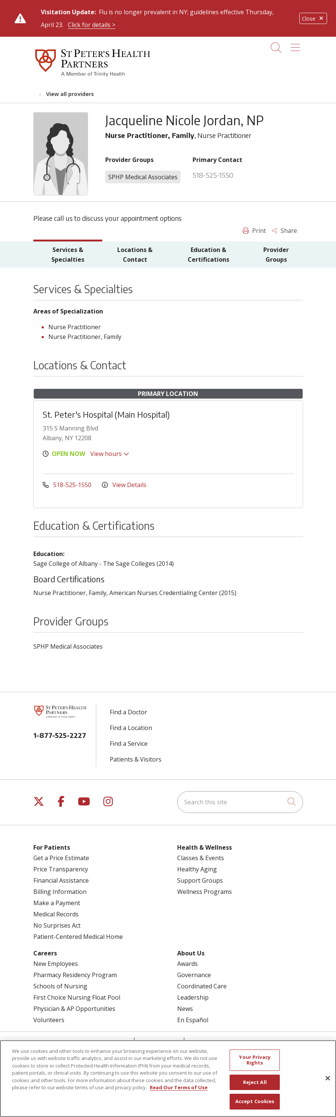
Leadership (193, 997)
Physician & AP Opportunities (74, 1009)
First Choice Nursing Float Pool (76, 997)
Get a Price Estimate (61, 858)
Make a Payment (56, 903)
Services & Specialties (67, 255)
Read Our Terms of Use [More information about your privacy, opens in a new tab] (179, 1093)
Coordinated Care (202, 986)
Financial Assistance (61, 880)
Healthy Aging (197, 869)
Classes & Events (200, 858)
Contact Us (159, 1042)
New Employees (55, 964)
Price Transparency (60, 869)
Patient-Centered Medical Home (78, 937)
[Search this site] (240, 802)
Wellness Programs (204, 892)
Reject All (255, 1087)
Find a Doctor (128, 712)
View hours (109, 454)
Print (254, 230)
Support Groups (200, 880)
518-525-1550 (213, 175)
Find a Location (131, 728)
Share (284, 230)
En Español (192, 1020)
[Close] (328, 1084)
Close (313, 18)
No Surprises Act (57, 925)
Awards (187, 964)
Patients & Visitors (135, 759)
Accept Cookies (255, 1107)
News (185, 1009)
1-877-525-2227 (59, 735)
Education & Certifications (208, 255)
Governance (194, 975)
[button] (297, 45)
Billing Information (60, 892)
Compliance (209, 1042)
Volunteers (48, 1020)
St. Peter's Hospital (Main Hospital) (106, 414)
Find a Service (129, 743)
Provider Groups (276, 255)
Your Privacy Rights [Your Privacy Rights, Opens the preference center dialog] (254, 1065)
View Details (124, 485)
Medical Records (56, 914)
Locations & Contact (134, 255)
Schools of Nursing (60, 986)
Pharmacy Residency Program (75, 975)
